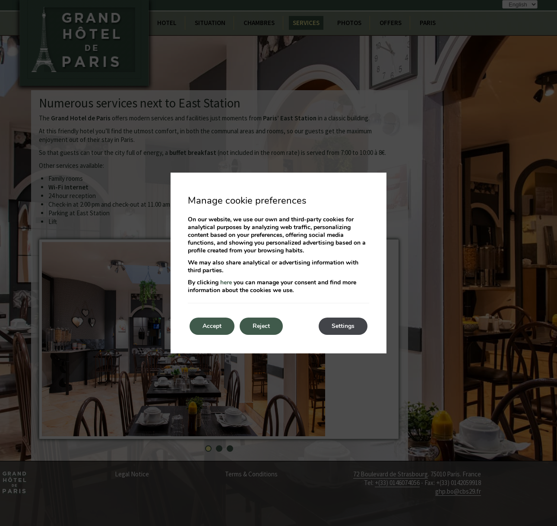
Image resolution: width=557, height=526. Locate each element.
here (226, 282)
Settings (343, 326)
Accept (212, 326)
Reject (261, 326)
